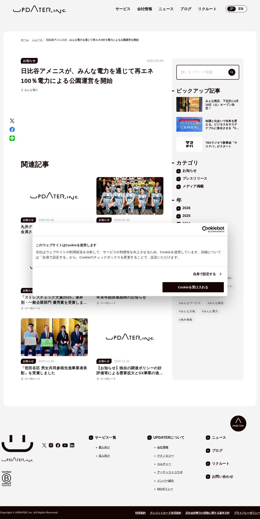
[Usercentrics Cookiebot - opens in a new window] (205, 229)
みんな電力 (31, 90)
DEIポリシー (165, 489)
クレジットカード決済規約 (165, 513)
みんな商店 (216, 303)
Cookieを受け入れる (193, 287)
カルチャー (164, 464)
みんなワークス (191, 303)
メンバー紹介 (165, 480)
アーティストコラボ (169, 472)
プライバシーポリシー (247, 513)
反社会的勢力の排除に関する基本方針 (207, 513)
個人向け (104, 447)
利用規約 (140, 513)
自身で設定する (204, 274)
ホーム (25, 40)
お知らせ (29, 60)
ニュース (37, 40)
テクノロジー (165, 455)
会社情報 (162, 447)
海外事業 (186, 319)
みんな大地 (188, 311)
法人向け (104, 455)
